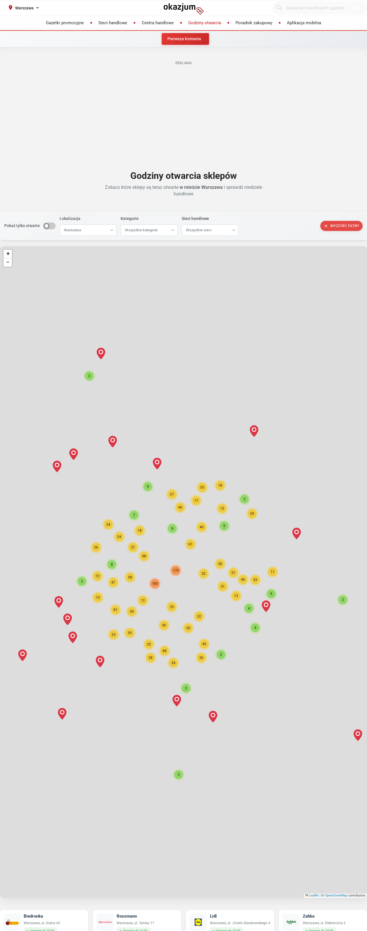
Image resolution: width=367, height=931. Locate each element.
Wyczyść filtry (341, 226)
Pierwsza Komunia (184, 39)
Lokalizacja (70, 218)
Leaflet (312, 895)
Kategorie (130, 218)
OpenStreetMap (336, 895)
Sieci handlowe (195, 218)
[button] (203, 573)
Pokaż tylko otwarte (22, 225)
